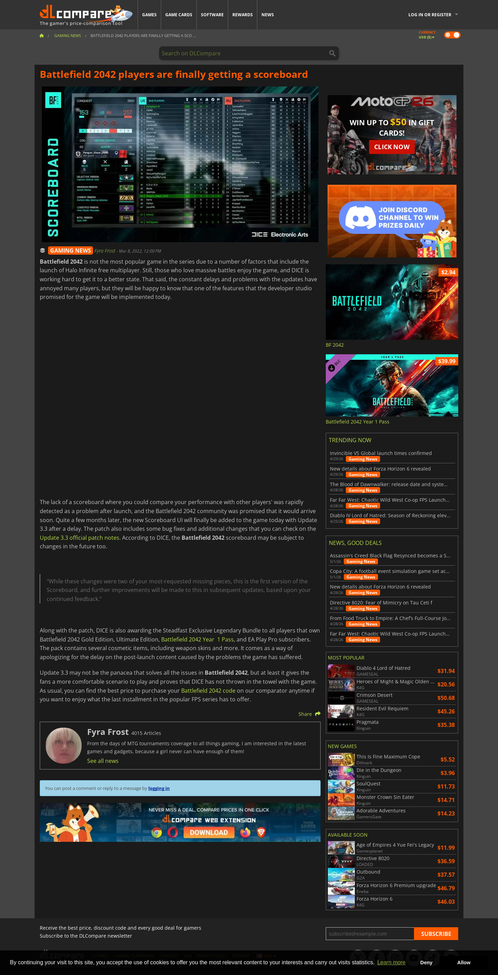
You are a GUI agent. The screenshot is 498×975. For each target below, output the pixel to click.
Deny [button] (426, 962)
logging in (159, 788)
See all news (103, 761)
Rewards (242, 15)
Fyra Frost (105, 250)
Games (149, 15)
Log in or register (429, 15)
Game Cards (178, 15)
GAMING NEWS (70, 250)
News (267, 15)
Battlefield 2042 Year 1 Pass (197, 639)
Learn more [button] (391, 962)
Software (212, 15)
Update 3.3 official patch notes (79, 537)
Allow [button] (463, 962)
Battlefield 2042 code (208, 690)
